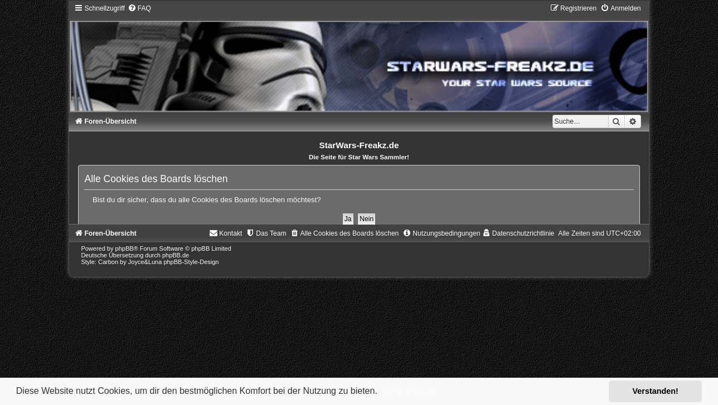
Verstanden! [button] (655, 391)
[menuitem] (139, 8)
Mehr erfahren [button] (409, 391)
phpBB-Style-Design (191, 261)
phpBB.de (175, 255)
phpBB (124, 248)
